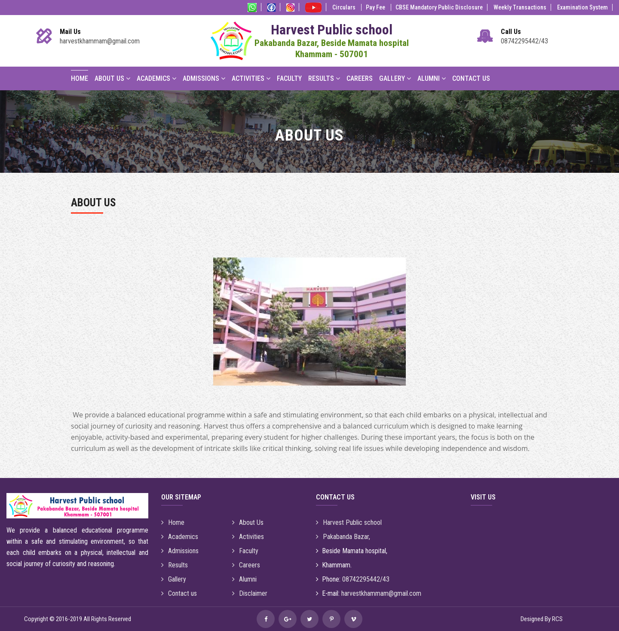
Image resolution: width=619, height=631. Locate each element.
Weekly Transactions (519, 7)
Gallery (395, 78)
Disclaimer (249, 593)
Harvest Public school (349, 522)
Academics (156, 78)
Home (79, 78)
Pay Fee (376, 7)
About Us (112, 78)
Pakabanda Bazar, (343, 537)
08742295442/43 (524, 41)
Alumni (431, 78)
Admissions (204, 78)
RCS (557, 619)
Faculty (289, 78)
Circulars (344, 7)
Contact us (179, 593)
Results (324, 78)
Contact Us (471, 78)
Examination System (582, 7)
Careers (359, 78)
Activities (251, 78)
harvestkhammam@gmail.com (100, 41)
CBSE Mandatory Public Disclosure (439, 7)
